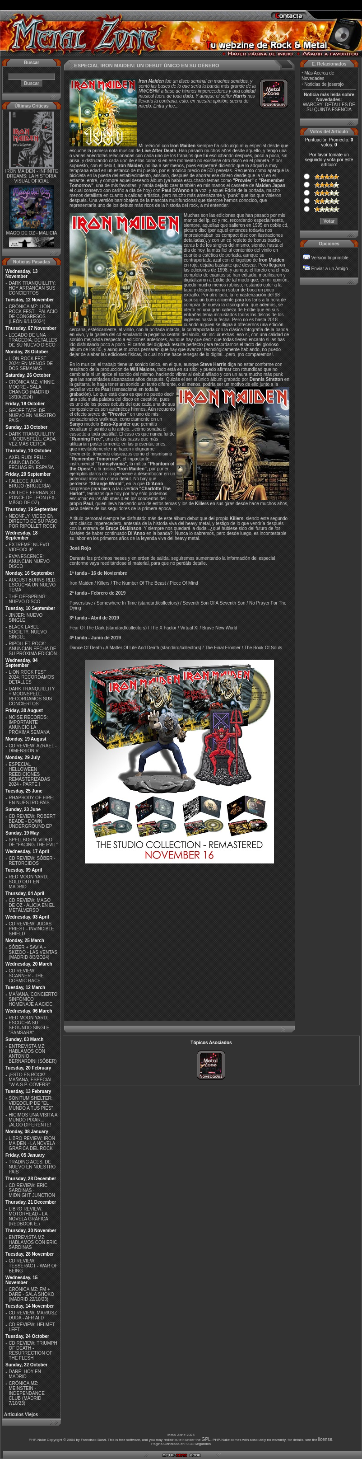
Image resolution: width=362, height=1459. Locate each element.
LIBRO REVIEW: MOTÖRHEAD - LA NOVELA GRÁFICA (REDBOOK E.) (28, 1216)
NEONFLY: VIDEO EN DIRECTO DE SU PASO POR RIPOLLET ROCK (33, 521)
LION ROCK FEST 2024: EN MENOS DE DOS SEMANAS (31, 363)
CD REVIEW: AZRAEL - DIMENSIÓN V (32, 748)
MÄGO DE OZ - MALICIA (31, 235)
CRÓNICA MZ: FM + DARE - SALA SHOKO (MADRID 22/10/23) (31, 1294)
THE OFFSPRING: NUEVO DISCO (27, 599)
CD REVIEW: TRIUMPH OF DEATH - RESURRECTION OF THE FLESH (33, 1350)
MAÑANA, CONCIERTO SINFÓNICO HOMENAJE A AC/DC (33, 999)
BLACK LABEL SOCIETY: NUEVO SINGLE (27, 631)
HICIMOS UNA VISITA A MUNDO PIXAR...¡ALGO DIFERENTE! (33, 1119)
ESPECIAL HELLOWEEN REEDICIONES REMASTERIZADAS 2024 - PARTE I (29, 774)
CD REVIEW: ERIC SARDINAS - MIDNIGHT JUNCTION (32, 1190)
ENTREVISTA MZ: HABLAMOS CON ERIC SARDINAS (33, 1242)
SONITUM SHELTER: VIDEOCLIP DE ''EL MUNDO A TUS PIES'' (31, 1103)
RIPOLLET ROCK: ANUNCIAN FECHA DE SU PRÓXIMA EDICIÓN (33, 648)
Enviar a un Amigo (329, 268)
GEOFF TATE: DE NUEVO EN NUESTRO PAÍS (32, 415)
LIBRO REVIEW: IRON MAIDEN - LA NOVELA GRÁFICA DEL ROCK (32, 1143)
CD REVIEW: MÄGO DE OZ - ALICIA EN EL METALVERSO (31, 905)
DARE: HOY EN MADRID (25, 1374)
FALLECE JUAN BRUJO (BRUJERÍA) (30, 483)
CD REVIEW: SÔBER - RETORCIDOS (32, 861)
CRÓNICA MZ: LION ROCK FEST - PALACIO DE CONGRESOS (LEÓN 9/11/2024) (33, 314)
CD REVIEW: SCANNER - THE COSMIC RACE (26, 975)
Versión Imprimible (329, 257)
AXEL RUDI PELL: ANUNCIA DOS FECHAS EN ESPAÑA (31, 462)
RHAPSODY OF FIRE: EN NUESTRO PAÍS (31, 800)
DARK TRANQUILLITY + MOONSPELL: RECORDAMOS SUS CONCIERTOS (32, 696)
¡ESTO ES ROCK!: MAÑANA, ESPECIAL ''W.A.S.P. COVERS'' (30, 1079)
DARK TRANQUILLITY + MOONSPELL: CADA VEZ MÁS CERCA (32, 439)
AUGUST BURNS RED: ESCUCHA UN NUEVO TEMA (32, 584)
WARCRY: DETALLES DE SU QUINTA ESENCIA (329, 107)
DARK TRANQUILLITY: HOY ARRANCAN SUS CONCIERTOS (32, 288)
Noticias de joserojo (323, 84)
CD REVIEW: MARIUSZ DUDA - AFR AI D (33, 1315)
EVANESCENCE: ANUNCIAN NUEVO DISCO (29, 561)
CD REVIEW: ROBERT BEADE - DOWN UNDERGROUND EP (32, 821)
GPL (206, 1439)
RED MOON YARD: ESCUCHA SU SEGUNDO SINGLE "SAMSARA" (29, 1025)
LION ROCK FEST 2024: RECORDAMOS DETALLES (31, 677)
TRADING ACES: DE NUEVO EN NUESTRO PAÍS (32, 1166)
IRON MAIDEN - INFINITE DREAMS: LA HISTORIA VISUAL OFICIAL (31, 178)
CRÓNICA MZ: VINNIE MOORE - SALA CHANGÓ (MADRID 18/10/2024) (32, 389)
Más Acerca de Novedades (318, 75)
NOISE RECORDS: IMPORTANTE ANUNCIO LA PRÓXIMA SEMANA (29, 725)
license (325, 1439)
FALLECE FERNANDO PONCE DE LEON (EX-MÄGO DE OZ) (32, 497)
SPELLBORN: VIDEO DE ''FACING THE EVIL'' (33, 842)
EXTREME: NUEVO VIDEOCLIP (29, 547)
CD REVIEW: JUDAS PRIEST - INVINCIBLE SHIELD (31, 928)
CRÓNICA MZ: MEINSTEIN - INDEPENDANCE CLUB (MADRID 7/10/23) (26, 1393)
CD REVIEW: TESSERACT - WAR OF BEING (33, 1265)
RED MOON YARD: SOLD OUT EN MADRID (28, 881)
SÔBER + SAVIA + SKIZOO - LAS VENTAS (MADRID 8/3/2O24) (33, 952)
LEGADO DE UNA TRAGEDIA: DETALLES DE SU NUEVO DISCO (33, 340)
